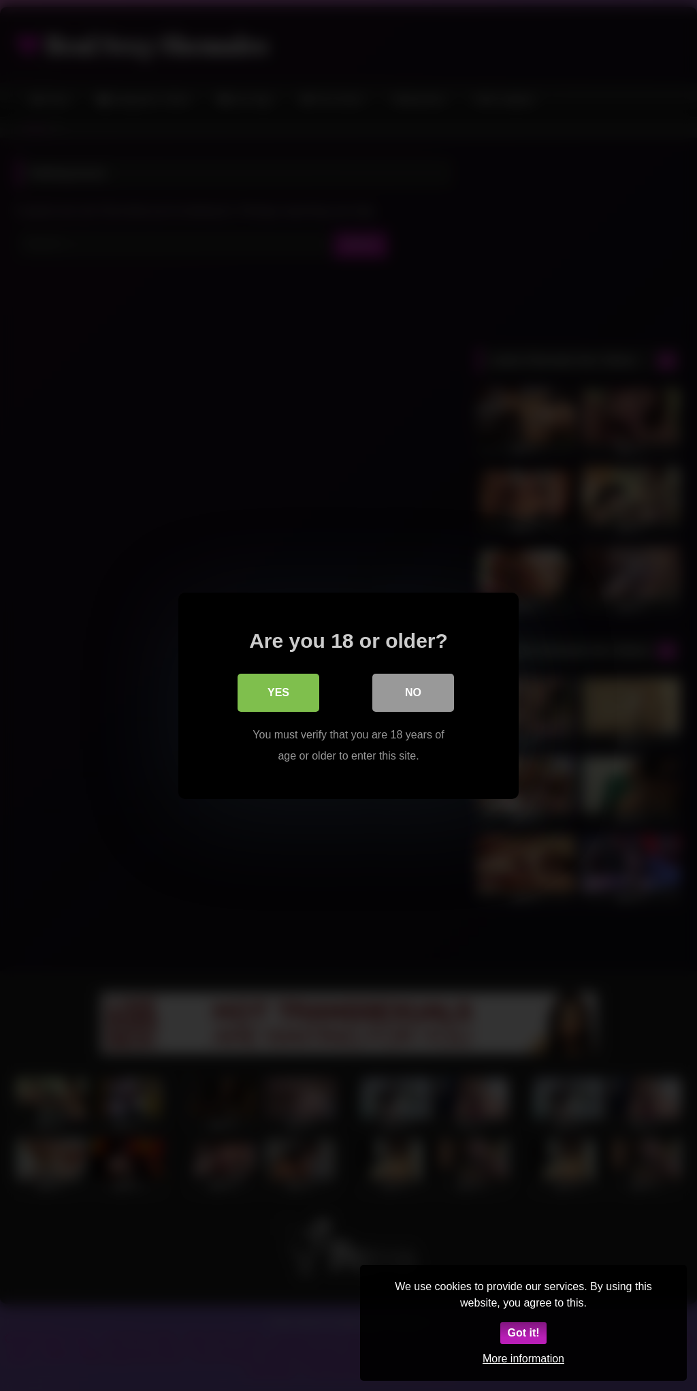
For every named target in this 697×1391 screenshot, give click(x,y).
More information (523, 1358)
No (413, 692)
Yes (278, 692)
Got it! (523, 1333)
